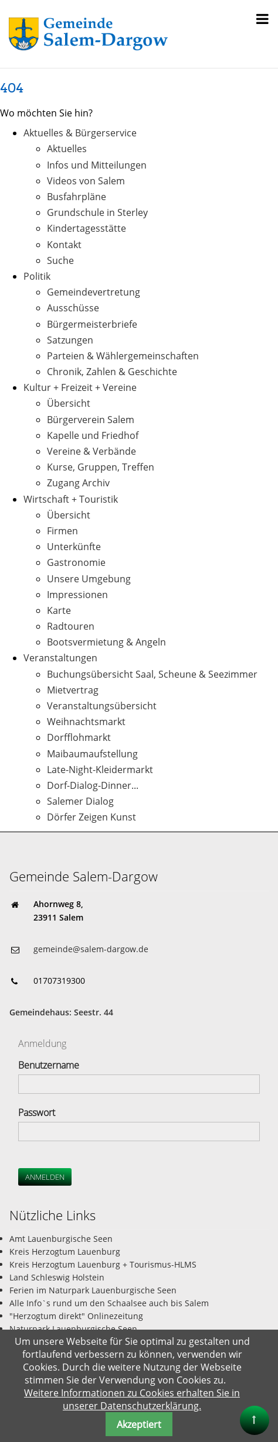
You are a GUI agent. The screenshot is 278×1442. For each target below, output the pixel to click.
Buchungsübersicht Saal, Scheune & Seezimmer (152, 674)
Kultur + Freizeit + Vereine (80, 387)
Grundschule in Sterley (97, 212)
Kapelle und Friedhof (92, 435)
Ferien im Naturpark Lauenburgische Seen (93, 1290)
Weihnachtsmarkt (86, 721)
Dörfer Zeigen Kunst (91, 817)
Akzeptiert (139, 1424)
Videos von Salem (86, 180)
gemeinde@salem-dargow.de (90, 949)
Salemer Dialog (80, 801)
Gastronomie (76, 562)
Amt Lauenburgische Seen (61, 1238)
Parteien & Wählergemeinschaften (123, 355)
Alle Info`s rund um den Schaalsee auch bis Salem (109, 1303)
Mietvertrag (73, 690)
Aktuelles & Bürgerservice (80, 132)
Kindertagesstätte (86, 228)
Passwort (36, 1112)
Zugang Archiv (78, 482)
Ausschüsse (73, 307)
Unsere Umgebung (89, 578)
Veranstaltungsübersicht (102, 705)
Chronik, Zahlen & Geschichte (112, 371)
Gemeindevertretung (93, 292)
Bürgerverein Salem (90, 419)
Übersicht (68, 403)
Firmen (62, 530)
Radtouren (70, 626)
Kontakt (64, 244)
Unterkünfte (74, 546)
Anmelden (45, 1177)
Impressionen (77, 594)
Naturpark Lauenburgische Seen (73, 1328)
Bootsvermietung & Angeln (106, 642)
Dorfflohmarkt (79, 737)
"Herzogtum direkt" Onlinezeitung (76, 1315)
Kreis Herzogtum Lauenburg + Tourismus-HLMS (102, 1264)
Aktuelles (67, 148)
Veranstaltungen (60, 657)
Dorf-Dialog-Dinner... (92, 785)
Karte (59, 610)
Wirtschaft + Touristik (70, 499)
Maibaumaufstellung (92, 753)
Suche (60, 260)
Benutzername (48, 1065)
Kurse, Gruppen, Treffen (100, 467)
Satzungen (70, 340)
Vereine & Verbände (91, 451)
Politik (36, 276)
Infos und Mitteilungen (97, 165)
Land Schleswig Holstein (56, 1277)
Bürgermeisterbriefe (92, 324)
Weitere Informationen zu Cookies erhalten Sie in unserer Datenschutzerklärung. (132, 1399)
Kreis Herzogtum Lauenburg (64, 1251)
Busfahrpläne (76, 196)
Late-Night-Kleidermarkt (100, 769)
